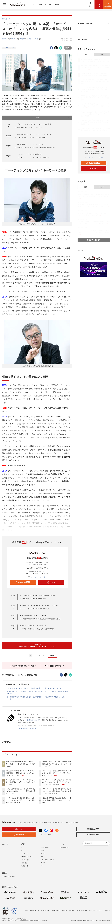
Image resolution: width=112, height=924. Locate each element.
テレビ (43, 863)
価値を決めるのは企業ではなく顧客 (29, 127)
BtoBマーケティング (27, 857)
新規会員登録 (22, 582)
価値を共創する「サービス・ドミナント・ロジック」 (35, 134)
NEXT (53, 655)
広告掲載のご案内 (93, 829)
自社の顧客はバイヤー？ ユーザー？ (30, 144)
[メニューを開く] (4, 4)
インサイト (24, 854)
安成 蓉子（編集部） (33, 39)
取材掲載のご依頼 (93, 834)
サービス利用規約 (82, 909)
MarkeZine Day (64, 847)
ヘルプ (26, 909)
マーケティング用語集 (8, 876)
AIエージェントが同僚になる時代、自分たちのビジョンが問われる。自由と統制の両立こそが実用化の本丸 (56, 791)
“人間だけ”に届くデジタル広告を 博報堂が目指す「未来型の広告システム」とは (35, 688)
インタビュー (45, 847)
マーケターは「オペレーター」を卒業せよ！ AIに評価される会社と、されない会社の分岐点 (20, 782)
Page (8, 136)
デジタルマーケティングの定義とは (29, 154)
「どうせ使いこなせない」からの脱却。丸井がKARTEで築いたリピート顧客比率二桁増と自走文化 (20, 791)
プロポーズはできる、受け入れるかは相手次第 (33, 157)
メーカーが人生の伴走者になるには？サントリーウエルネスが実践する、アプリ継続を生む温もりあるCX (20, 800)
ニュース (33, 4)
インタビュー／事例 (9, 48)
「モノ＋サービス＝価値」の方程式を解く (31, 137)
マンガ (43, 850)
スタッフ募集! (45, 909)
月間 (101, 54)
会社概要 (71, 909)
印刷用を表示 (8, 675)
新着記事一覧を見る (94, 240)
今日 (85, 54)
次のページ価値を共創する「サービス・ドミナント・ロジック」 (37, 645)
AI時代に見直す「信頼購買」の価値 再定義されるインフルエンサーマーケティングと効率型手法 (56, 764)
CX (22, 850)
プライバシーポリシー (95, 909)
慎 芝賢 (22, 39)
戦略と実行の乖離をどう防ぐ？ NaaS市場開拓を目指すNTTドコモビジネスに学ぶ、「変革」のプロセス (20, 773)
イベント (48, 4)
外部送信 (107, 909)
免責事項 (64, 909)
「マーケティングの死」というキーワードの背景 (34, 124)
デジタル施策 (25, 860)
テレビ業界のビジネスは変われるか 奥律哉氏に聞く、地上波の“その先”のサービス (36, 697)
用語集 (57, 4)
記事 (40, 4)
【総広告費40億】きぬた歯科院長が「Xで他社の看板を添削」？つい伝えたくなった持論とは (56, 800)
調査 (42, 857)
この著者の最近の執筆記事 (27, 728)
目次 (53, 118)
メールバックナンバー (37, 577)
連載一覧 (24, 863)
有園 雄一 (5, 39)
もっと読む (9, 699)
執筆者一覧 (24, 866)
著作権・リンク (34, 909)
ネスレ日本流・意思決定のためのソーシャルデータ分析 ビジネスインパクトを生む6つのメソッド (56, 773)
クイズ (43, 854)
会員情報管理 (56, 909)
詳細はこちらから (33, 720)
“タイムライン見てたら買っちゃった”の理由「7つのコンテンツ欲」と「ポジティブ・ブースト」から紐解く (56, 782)
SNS (42, 866)
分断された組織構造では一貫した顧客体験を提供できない (37, 147)
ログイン (51, 582)
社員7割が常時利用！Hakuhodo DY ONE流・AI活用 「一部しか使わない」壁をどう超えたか (20, 764)
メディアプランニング (47, 860)
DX (22, 847)
